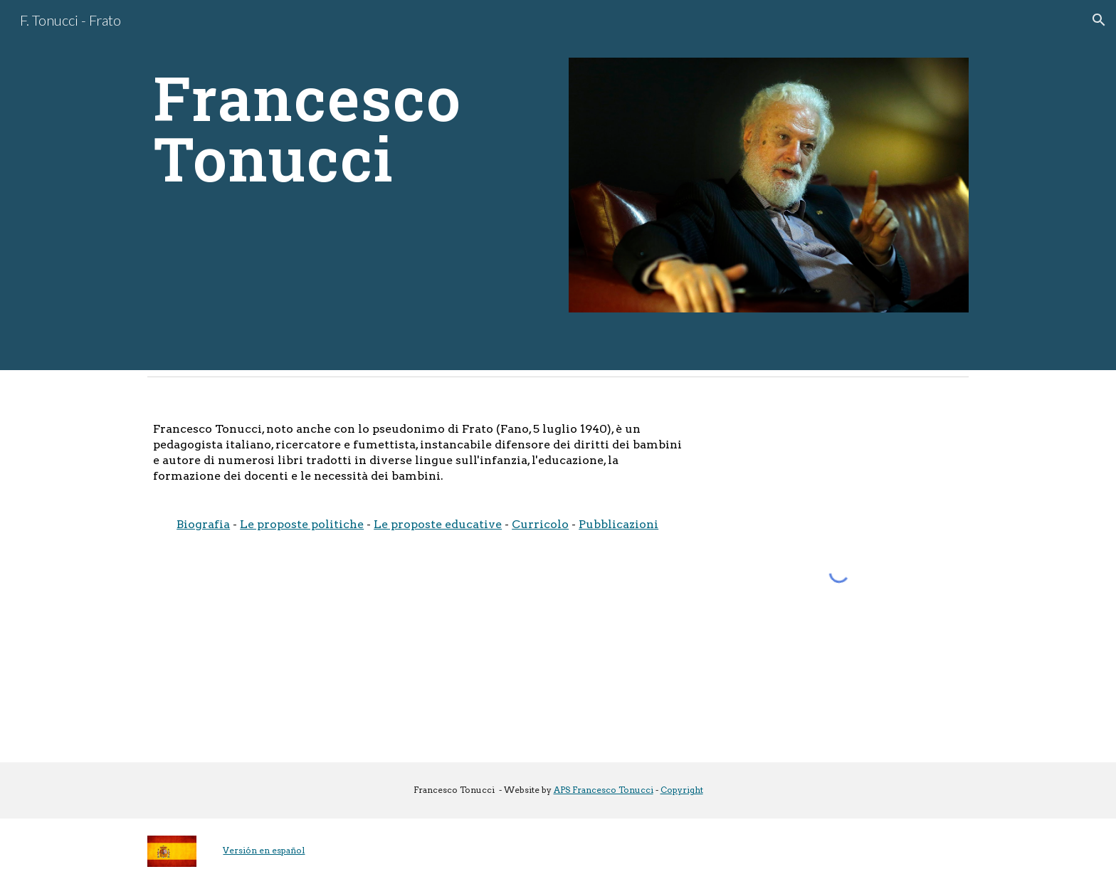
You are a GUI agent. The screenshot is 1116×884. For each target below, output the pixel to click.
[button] (1099, 20)
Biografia (203, 524)
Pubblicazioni (618, 524)
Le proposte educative (438, 524)
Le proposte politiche (302, 524)
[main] (347, 128)
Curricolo (540, 524)
